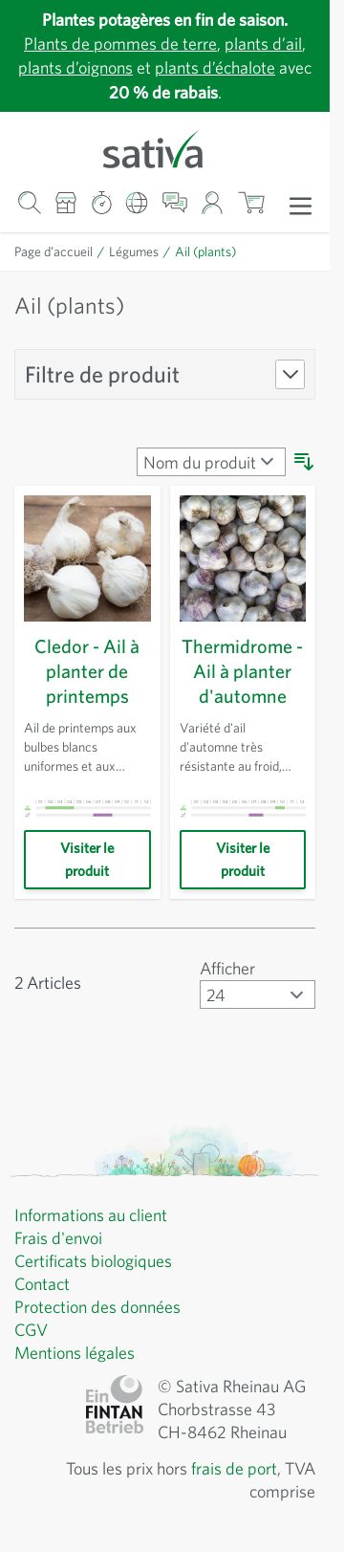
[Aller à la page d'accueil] (164, 148)
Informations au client (96, 1215)
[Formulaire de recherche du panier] (29, 203)
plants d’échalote (239, 67)
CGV (33, 1330)
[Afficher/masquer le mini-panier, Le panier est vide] (251, 203)
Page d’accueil (57, 251)
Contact (44, 1284)
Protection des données (104, 1307)
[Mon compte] (212, 203)
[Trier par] (208, 462)
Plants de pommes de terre (116, 43)
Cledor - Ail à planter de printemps (87, 671)
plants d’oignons (88, 67)
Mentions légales (78, 1353)
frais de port (228, 1468)
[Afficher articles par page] (255, 994)
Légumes (142, 251)
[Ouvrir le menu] (300, 204)
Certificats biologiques (98, 1261)
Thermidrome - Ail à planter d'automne (242, 671)
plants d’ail (271, 43)
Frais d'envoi (62, 1238)
